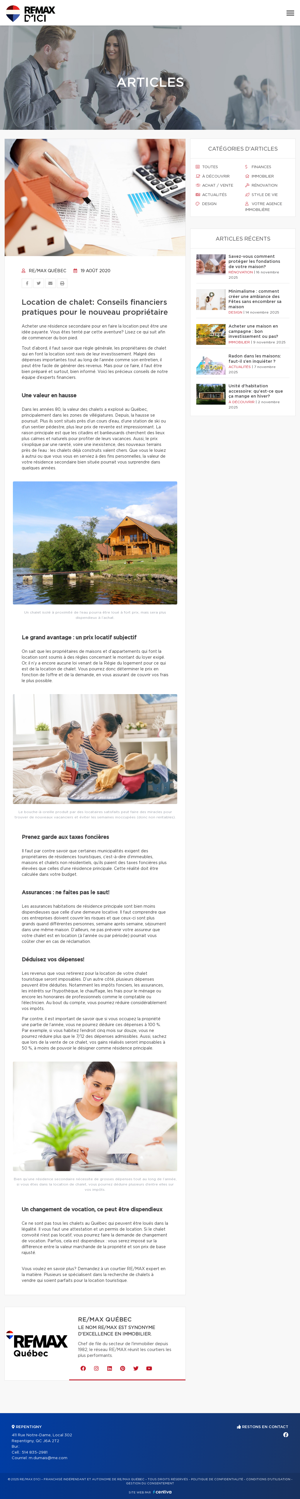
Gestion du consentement (150, 1483)
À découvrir (213, 176)
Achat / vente (214, 185)
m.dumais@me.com (48, 1458)
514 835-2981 (34, 1452)
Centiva (162, 1492)
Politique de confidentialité (217, 1479)
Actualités (211, 195)
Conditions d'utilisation (268, 1479)
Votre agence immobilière (263, 207)
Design (206, 204)
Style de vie (261, 195)
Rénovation (261, 185)
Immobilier (259, 176)
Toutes (207, 167)
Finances (258, 167)
